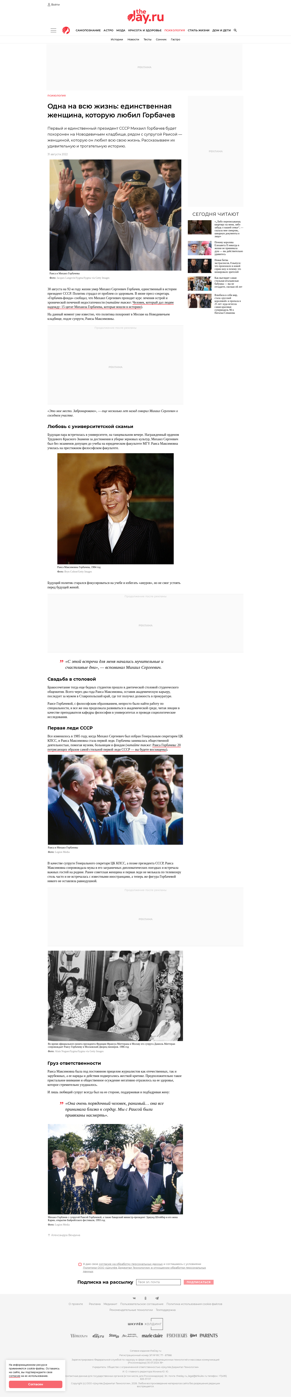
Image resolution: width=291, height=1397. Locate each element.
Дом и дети (221, 30)
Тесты (147, 39)
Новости (133, 39)
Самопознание (88, 30)
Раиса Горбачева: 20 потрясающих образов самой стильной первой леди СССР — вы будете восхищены (114, 747)
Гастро (175, 39)
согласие (14, 1375)
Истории (117, 39)
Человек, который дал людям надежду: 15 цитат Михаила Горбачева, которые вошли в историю (111, 305)
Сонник (161, 39)
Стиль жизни (199, 30)
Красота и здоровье (144, 30)
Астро (108, 30)
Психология (174, 30)
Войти (55, 4)
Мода (120, 30)
